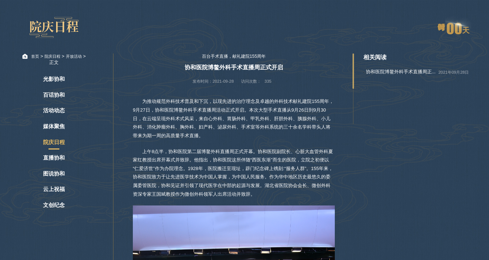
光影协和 (54, 79)
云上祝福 (54, 189)
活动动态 (54, 110)
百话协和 (54, 95)
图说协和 (54, 174)
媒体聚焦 (54, 126)
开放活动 (74, 56)
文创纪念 (54, 205)
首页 (35, 56)
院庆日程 (52, 56)
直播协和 (54, 158)
